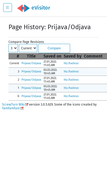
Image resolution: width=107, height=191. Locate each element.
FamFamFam (11, 108)
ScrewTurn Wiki (13, 104)
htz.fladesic (71, 63)
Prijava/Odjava (31, 63)
